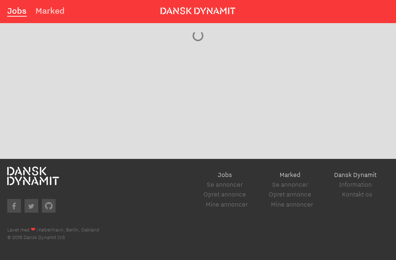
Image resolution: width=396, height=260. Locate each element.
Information (355, 184)
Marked (50, 10)
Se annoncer (225, 184)
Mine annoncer (227, 204)
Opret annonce (224, 194)
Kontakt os (357, 194)
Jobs (17, 10)
